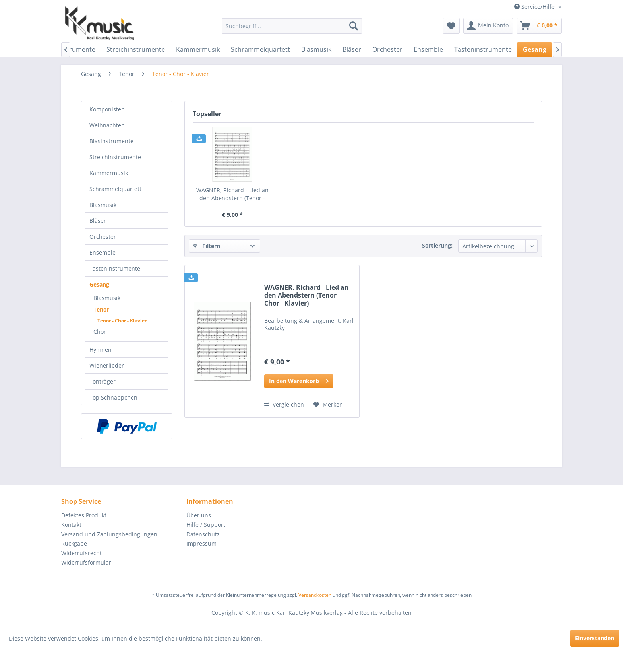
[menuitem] (292, 26)
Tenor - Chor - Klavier (122, 320)
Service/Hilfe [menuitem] (535, 6)
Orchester (102, 236)
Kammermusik (108, 173)
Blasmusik (102, 205)
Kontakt (71, 524)
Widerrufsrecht (81, 553)
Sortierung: (437, 245)
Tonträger (102, 381)
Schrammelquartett (115, 189)
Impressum (201, 543)
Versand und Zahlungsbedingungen (109, 534)
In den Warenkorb (299, 380)
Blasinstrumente (111, 141)
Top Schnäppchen (113, 397)
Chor (99, 331)
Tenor (101, 309)
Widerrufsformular (86, 562)
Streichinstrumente (115, 157)
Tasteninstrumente (114, 268)
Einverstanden (594, 638)
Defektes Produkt (83, 515)
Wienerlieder (106, 365)
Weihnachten (107, 125)
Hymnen (100, 349)
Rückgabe (74, 543)
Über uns (198, 515)
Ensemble (102, 252)
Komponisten (107, 109)
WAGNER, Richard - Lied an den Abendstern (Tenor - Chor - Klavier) (232, 194)
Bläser (97, 220)
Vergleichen (284, 404)
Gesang (99, 284)
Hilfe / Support (205, 524)
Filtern (206, 245)
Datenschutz (203, 534)
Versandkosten (314, 595)
